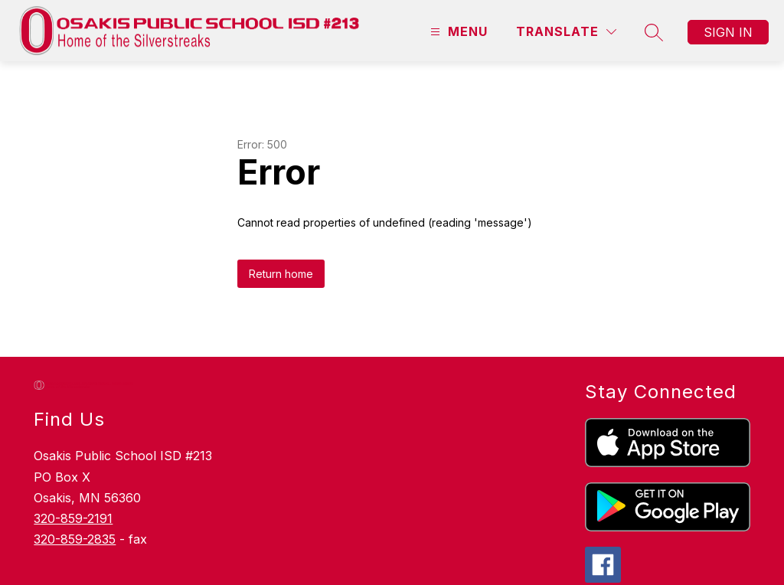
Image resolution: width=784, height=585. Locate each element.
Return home (281, 273)
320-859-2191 (73, 518)
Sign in (728, 32)
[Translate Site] (566, 31)
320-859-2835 (75, 539)
